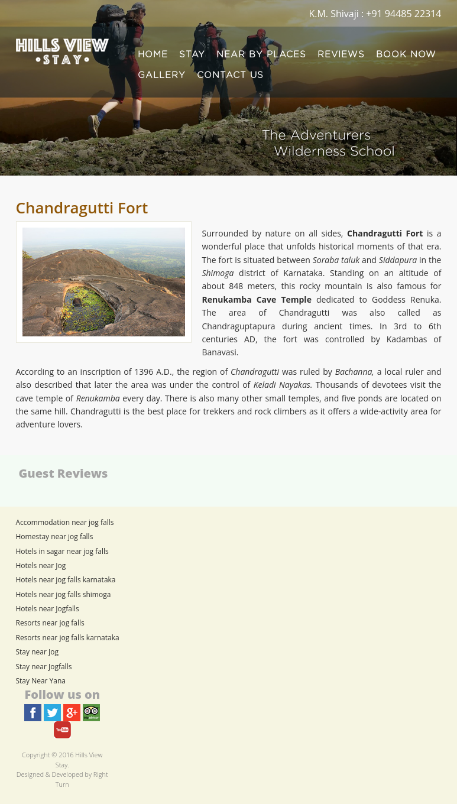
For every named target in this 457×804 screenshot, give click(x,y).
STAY (192, 54)
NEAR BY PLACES (261, 54)
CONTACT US (230, 75)
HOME (153, 54)
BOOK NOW (406, 54)
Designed (30, 774)
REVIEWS (341, 54)
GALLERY (162, 75)
